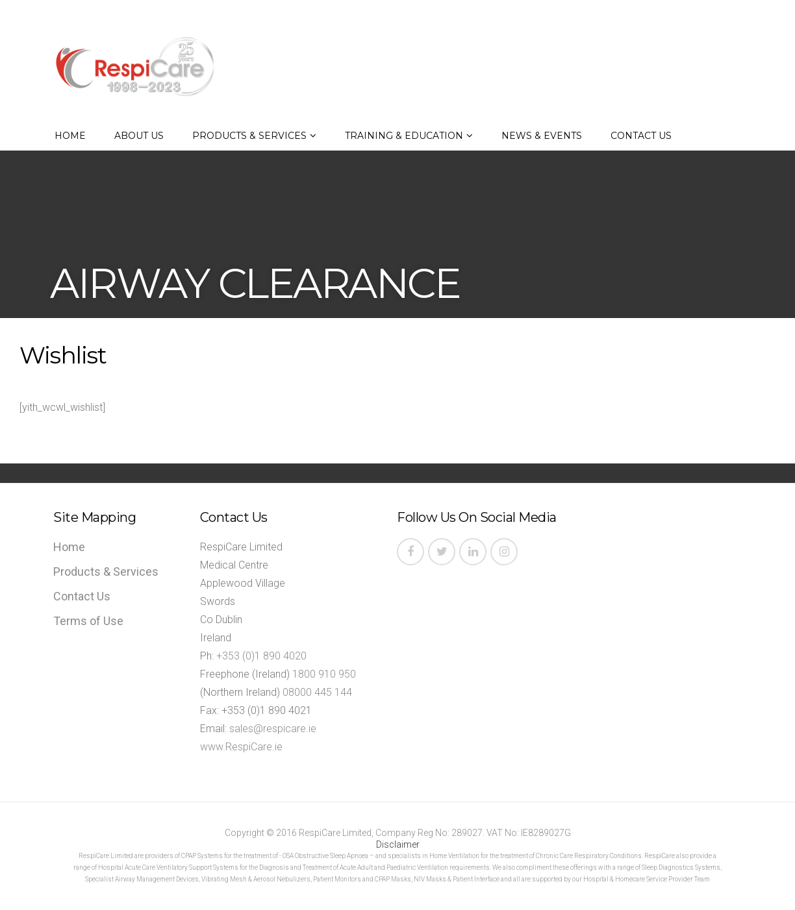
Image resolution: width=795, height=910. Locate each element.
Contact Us (641, 135)
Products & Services (249, 135)
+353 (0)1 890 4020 (261, 656)
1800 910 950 (324, 674)
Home (70, 135)
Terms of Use (88, 621)
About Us (139, 135)
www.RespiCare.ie (241, 747)
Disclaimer (398, 844)
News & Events (541, 135)
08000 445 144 (317, 692)
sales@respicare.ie (272, 728)
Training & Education (404, 135)
